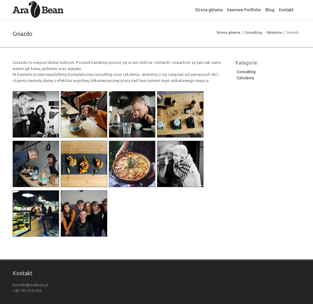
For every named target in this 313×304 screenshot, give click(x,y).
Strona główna (228, 32)
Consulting (253, 32)
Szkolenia (274, 32)
